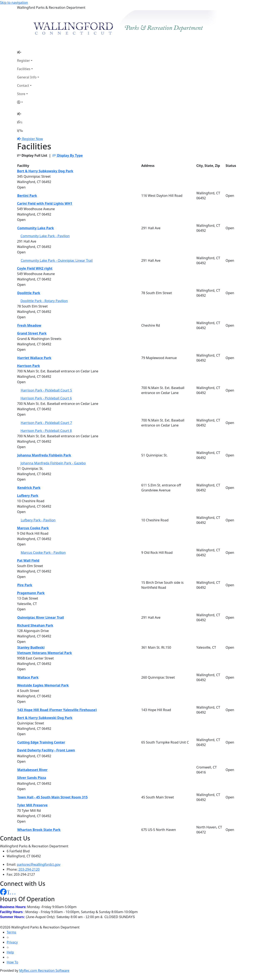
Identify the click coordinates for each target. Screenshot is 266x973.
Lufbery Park (27, 495)
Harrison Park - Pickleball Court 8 (46, 430)
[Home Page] (28, 52)
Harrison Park (28, 365)
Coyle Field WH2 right (34, 268)
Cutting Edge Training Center (41, 742)
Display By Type (68, 155)
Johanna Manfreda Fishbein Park (44, 455)
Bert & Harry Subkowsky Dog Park (45, 171)
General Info (27, 77)
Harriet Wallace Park (34, 358)
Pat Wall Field (28, 560)
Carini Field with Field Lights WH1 (44, 203)
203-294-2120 (29, 869)
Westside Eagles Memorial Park (43, 685)
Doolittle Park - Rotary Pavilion (44, 301)
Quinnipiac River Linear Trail (40, 617)
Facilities (23, 69)
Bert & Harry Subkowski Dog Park (44, 717)
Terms (11, 932)
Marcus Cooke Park (33, 528)
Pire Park (24, 585)
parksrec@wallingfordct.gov (38, 864)
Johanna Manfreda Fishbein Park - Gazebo (53, 463)
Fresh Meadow (29, 325)
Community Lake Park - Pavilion (45, 236)
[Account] (28, 102)
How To (12, 962)
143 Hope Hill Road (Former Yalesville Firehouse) (57, 710)
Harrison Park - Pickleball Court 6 (46, 398)
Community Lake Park (35, 228)
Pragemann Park (31, 593)
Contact (23, 85)
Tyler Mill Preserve (32, 805)
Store (21, 94)
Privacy (12, 942)
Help (10, 952)
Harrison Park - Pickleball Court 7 (46, 422)
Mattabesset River (32, 769)
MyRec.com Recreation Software (44, 970)
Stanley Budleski (30, 647)
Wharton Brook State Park (38, 829)
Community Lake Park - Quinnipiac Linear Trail (57, 260)
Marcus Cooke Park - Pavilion (43, 552)
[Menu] (20, 130)
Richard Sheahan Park (35, 625)
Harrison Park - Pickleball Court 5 (46, 390)
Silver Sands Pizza (31, 777)
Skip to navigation (14, 2)
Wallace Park (27, 677)
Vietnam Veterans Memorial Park (44, 653)
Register (23, 60)
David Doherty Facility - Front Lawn (46, 750)
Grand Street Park (32, 333)
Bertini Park (27, 195)
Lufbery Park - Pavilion (38, 520)
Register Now (32, 138)
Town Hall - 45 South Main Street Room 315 (52, 797)
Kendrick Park (29, 487)
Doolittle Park (28, 293)
